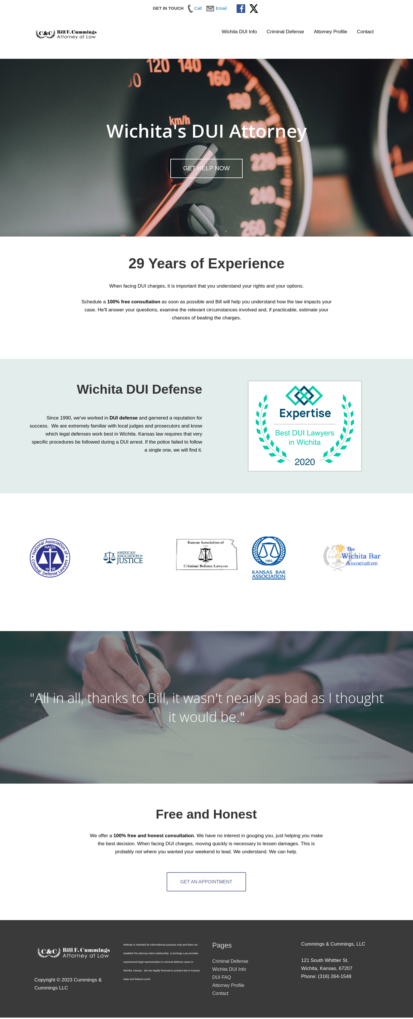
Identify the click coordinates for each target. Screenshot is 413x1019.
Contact (365, 31)
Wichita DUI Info (239, 31)
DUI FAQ (222, 978)
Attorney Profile (330, 31)
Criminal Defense (285, 31)
